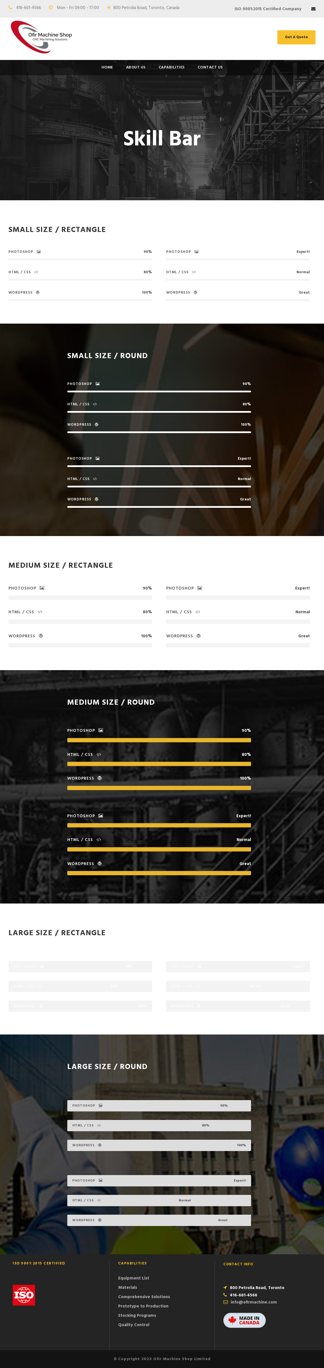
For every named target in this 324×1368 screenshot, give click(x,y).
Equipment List (133, 1278)
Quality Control (133, 1325)
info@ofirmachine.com (254, 1302)
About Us (136, 67)
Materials (127, 1287)
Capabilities (172, 67)
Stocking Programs (137, 1315)
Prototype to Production (143, 1306)
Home (107, 67)
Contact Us (210, 67)
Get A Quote (296, 37)
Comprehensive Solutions (144, 1297)
